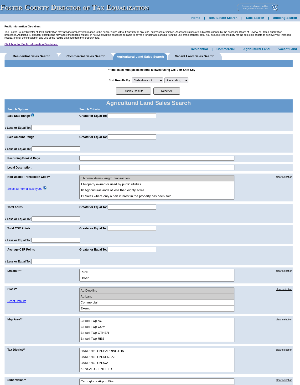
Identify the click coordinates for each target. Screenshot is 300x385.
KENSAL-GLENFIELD (157, 369)
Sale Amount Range (20, 137)
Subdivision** (16, 380)
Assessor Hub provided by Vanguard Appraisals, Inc (255, 7)
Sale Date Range (18, 116)
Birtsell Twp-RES (157, 339)
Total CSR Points (18, 228)
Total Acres (15, 207)
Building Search (285, 18)
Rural (157, 272)
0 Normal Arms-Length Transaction (157, 178)
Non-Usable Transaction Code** (28, 177)
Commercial (226, 49)
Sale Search (255, 18)
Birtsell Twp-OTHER (157, 333)
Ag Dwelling (157, 291)
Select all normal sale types (24, 188)
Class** (12, 289)
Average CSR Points (21, 249)
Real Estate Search (223, 18)
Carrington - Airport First (157, 382)
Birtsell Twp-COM (157, 327)
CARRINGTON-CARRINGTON (157, 351)
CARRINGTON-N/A (157, 363)
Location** (14, 270)
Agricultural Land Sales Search (140, 56)
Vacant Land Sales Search (194, 56)
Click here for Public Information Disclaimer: (31, 44)
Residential (199, 49)
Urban (157, 278)
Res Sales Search (31, 56)
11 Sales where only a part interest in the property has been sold (157, 196)
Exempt (157, 309)
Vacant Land (287, 49)
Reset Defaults (16, 301)
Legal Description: (19, 167)
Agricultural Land (256, 49)
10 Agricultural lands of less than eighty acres (157, 190)
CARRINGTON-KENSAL (157, 357)
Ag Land (157, 297)
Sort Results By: (120, 80)
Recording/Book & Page (23, 158)
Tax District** (16, 349)
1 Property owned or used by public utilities (157, 184)
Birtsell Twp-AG (157, 321)
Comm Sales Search (86, 56)
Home (195, 18)
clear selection (284, 176)
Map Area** (14, 319)
